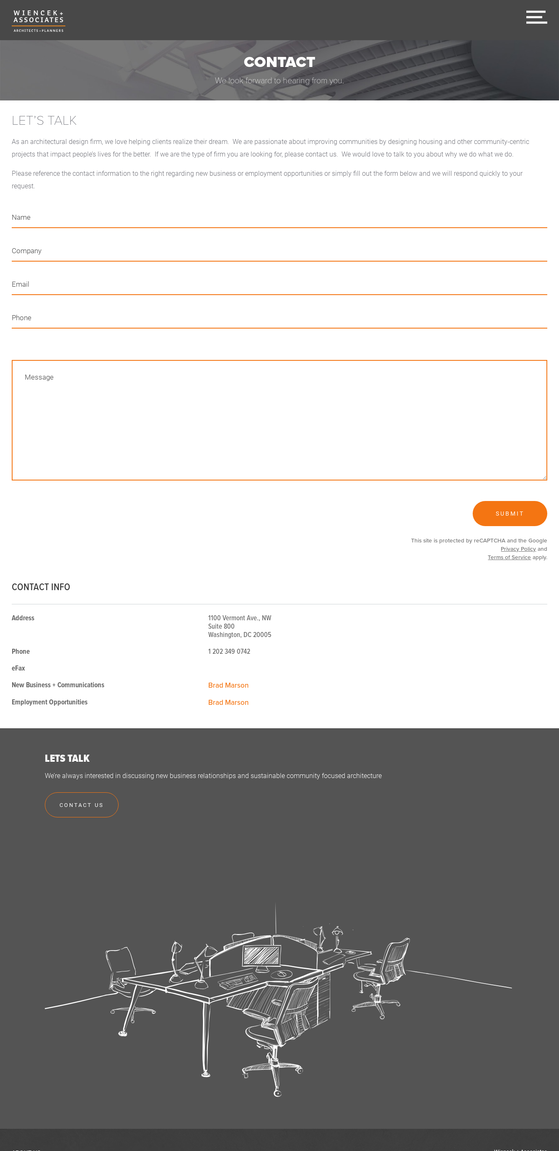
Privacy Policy (518, 549)
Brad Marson (228, 685)
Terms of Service (509, 557)
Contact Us (82, 805)
